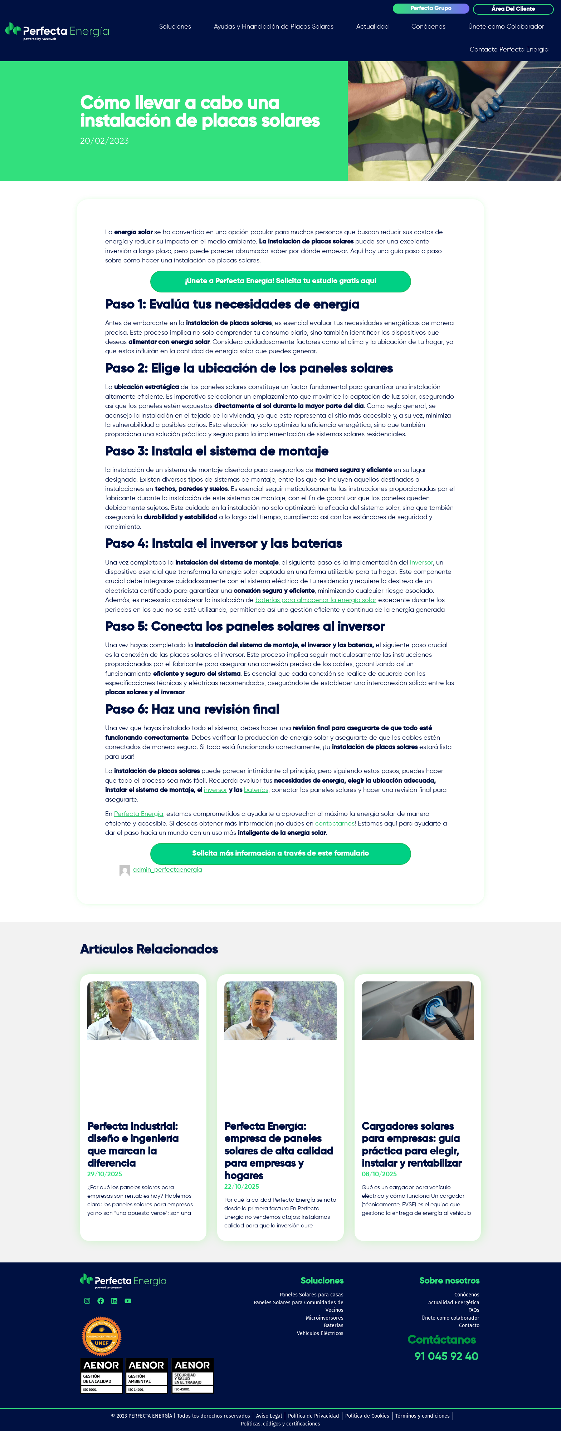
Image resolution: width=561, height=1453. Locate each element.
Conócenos (428, 27)
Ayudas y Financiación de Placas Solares (273, 27)
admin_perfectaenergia (167, 870)
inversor (421, 563)
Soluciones (175, 27)
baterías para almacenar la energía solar (315, 600)
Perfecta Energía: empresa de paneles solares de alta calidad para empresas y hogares (278, 1152)
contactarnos (335, 824)
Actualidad (372, 27)
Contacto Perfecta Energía (509, 49)
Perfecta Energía (138, 814)
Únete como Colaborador (506, 27)
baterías (256, 790)
